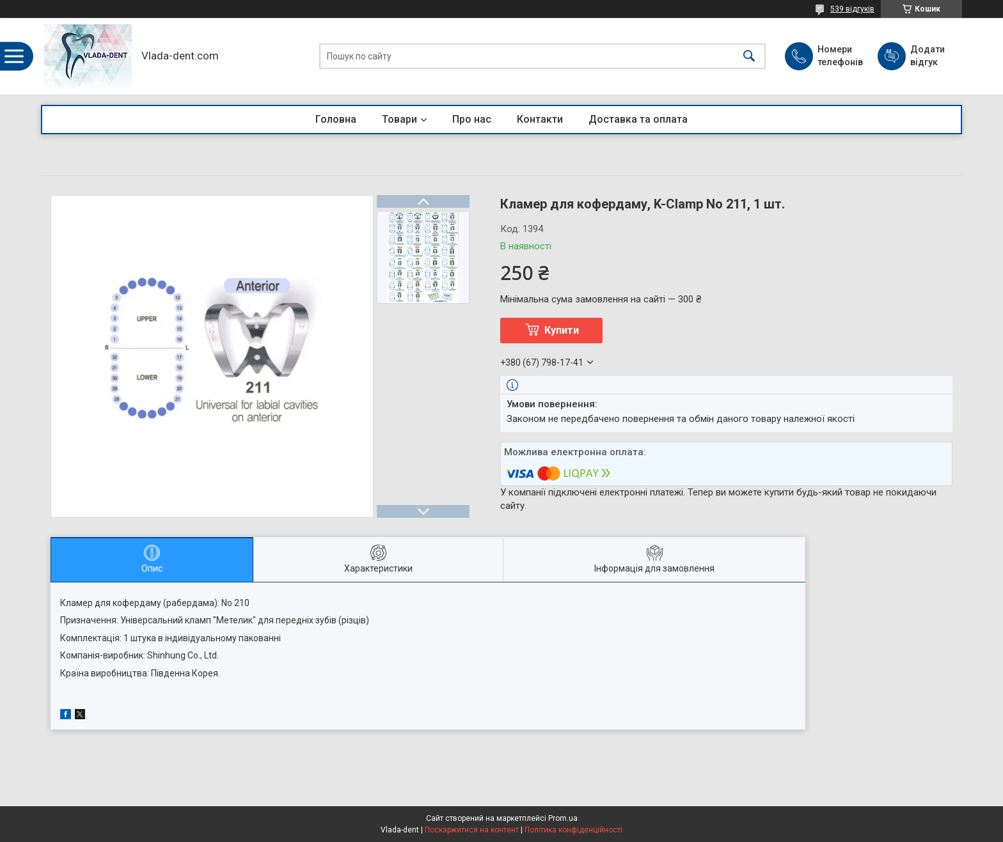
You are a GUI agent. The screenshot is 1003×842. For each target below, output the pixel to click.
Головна (335, 119)
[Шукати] (749, 56)
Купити (561, 330)
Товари (399, 119)
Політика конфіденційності (573, 829)
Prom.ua (563, 818)
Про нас (471, 119)
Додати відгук (927, 55)
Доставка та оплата (638, 119)
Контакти (540, 119)
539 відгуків (852, 8)
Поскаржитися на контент (472, 829)
